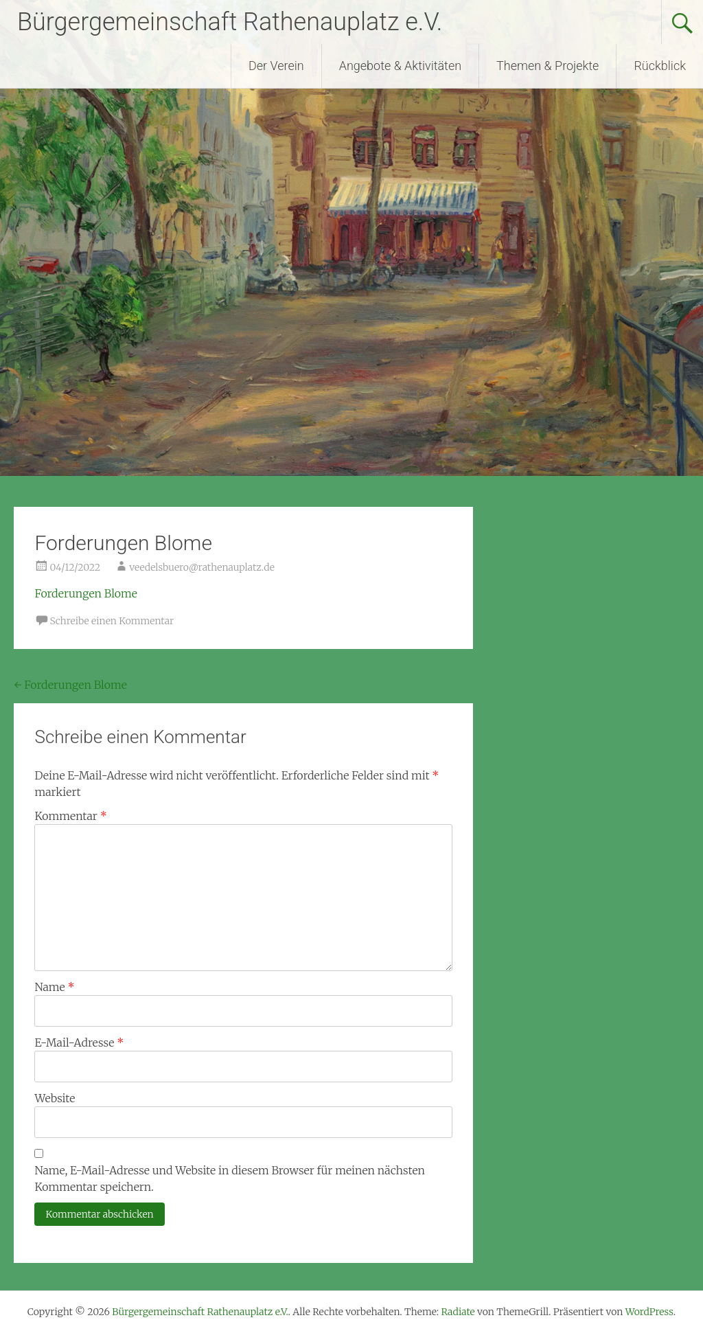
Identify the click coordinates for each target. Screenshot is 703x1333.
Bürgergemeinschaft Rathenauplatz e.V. (229, 22)
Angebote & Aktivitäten (400, 65)
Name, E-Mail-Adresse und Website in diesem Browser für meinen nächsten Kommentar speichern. (229, 1178)
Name (54, 987)
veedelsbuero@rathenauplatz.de (202, 567)
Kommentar (70, 816)
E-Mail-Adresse (79, 1042)
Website (54, 1098)
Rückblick (660, 65)
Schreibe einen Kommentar (111, 621)
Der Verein (276, 65)
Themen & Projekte (547, 65)
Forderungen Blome (85, 593)
